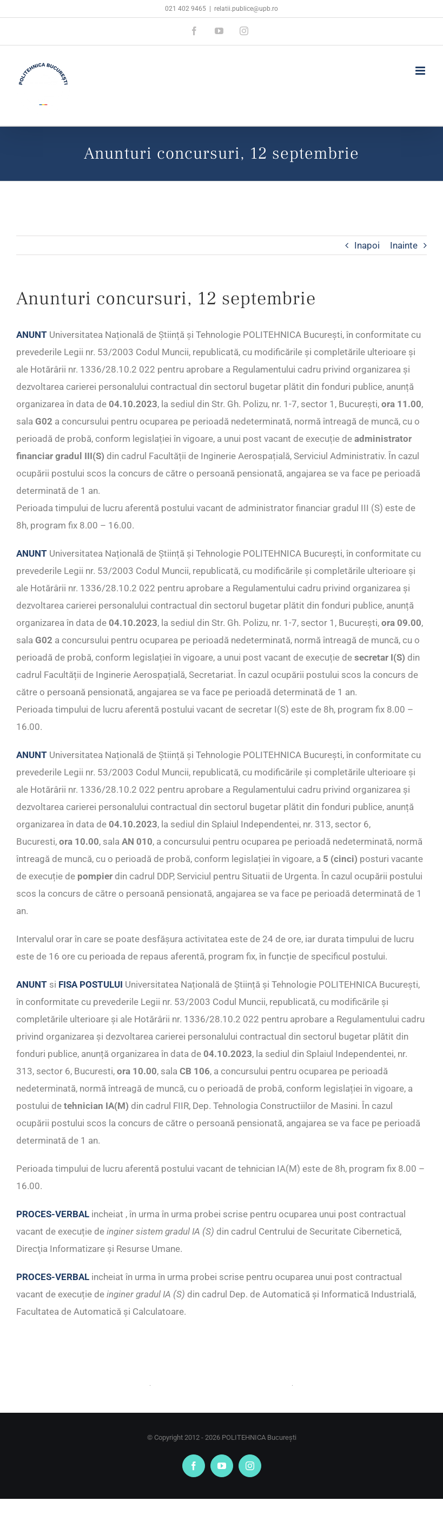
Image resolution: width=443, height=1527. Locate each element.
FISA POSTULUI (90, 984)
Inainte (404, 245)
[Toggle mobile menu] (421, 70)
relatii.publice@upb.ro (246, 8)
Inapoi (367, 245)
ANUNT (31, 334)
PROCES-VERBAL (52, 1214)
